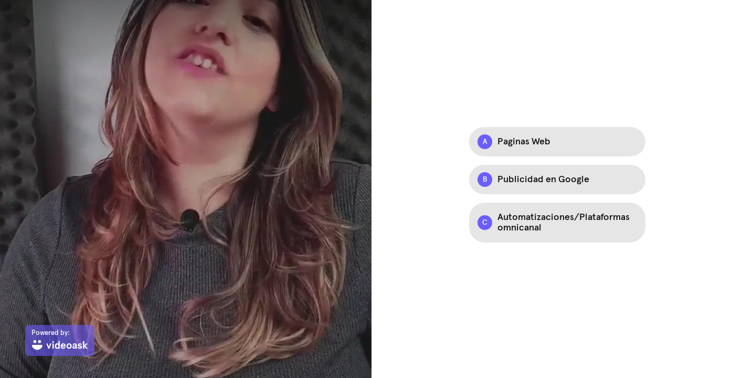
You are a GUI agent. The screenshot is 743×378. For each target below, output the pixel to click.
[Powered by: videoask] (59, 340)
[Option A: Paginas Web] (557, 141)
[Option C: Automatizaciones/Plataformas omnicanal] (557, 223)
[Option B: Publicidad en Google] (557, 179)
